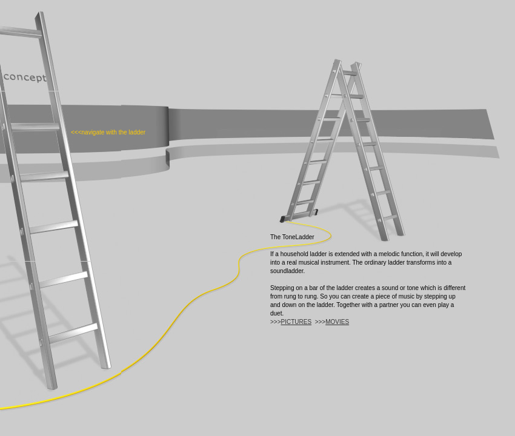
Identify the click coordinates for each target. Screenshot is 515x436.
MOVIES (337, 322)
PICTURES (296, 322)
